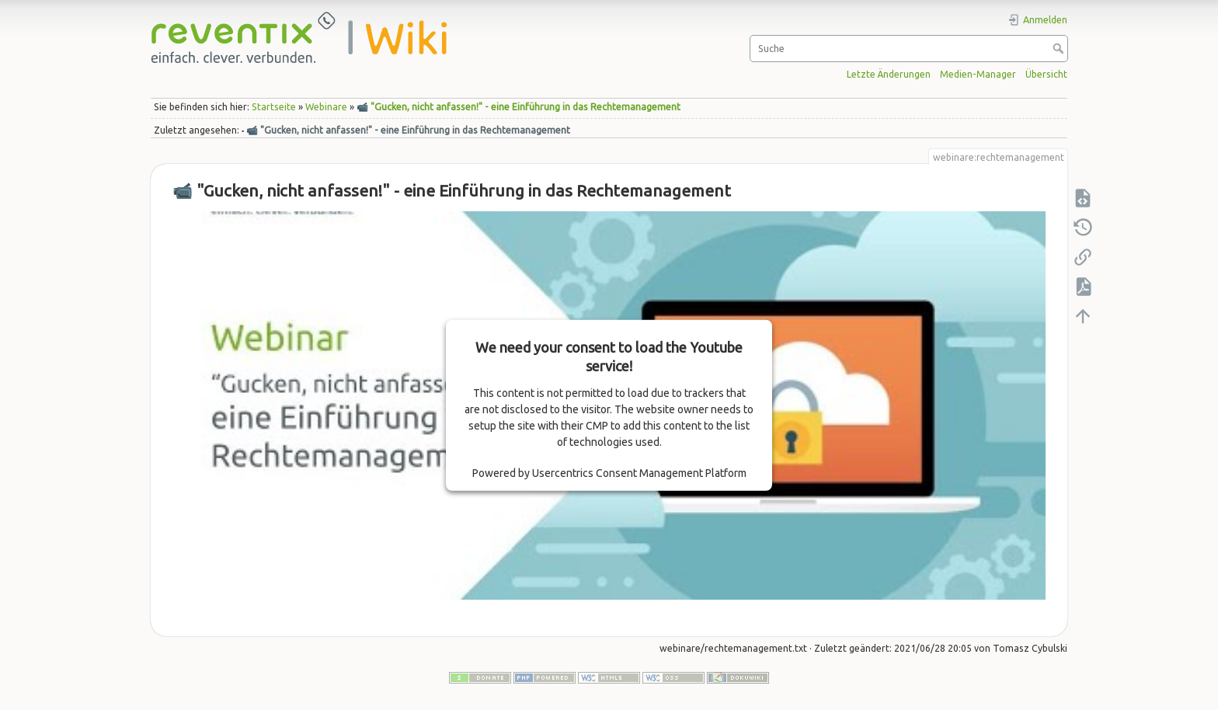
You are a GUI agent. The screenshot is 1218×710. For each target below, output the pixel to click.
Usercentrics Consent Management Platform (639, 473)
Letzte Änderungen (889, 74)
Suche (1060, 48)
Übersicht (1046, 74)
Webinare (326, 107)
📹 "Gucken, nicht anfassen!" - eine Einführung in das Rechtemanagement (518, 107)
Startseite (274, 107)
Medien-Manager (978, 74)
